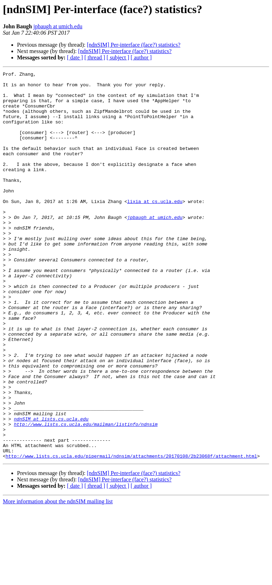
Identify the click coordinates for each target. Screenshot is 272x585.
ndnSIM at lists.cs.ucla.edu (51, 489)
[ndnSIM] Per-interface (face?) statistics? (133, 45)
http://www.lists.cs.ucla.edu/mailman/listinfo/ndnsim (86, 495)
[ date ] (75, 57)
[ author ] (141, 57)
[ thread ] (94, 57)
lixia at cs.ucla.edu (154, 228)
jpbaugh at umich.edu (57, 26)
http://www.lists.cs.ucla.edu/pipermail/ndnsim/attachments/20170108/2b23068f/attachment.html (131, 533)
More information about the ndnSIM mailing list (58, 579)
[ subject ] (118, 57)
